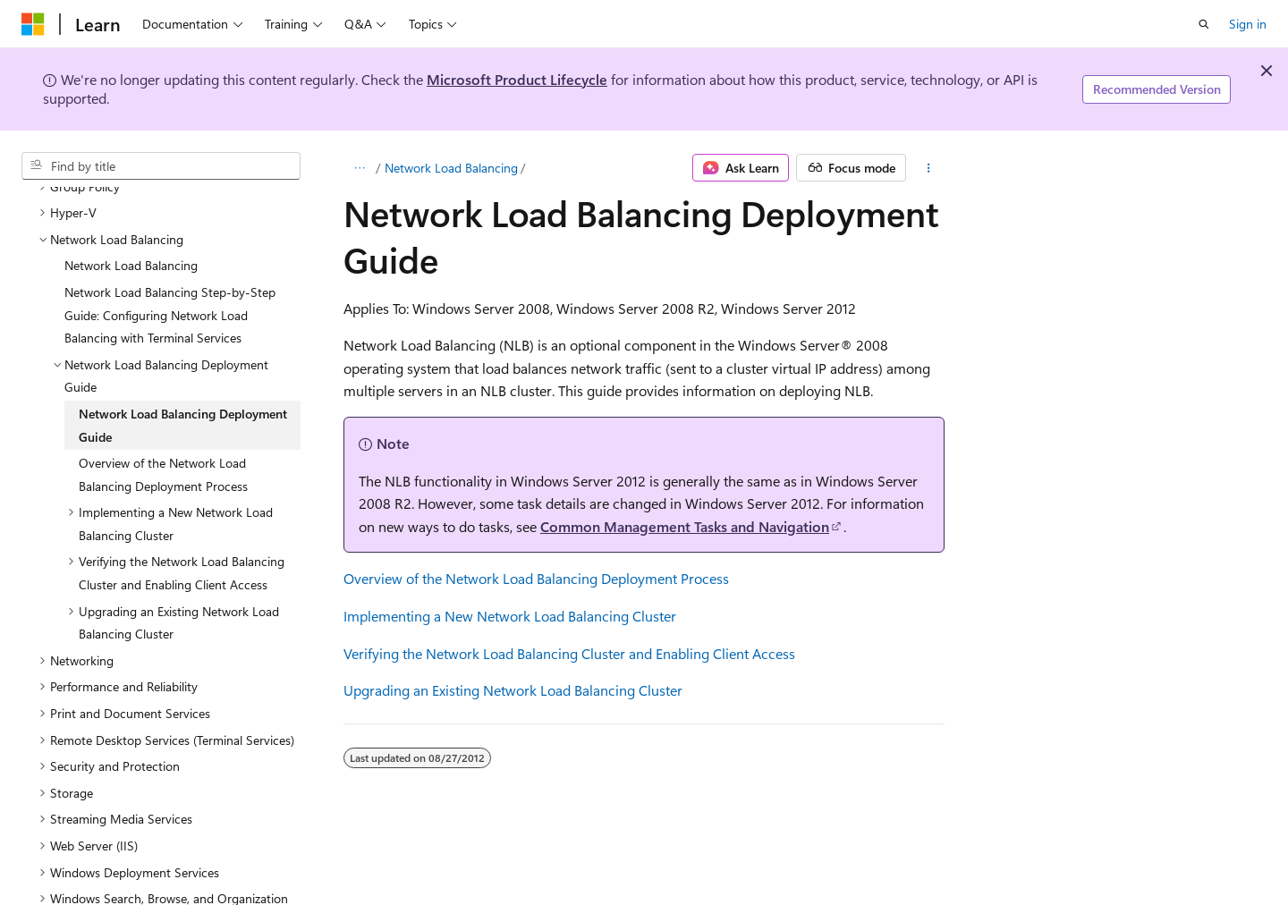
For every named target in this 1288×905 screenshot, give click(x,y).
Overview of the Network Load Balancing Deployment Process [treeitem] (163, 440)
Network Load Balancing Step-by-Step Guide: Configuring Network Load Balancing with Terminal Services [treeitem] (169, 281)
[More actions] (929, 168)
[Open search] (1204, 24)
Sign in (1248, 23)
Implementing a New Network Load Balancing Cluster (509, 615)
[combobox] (161, 166)
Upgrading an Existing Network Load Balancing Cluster (512, 690)
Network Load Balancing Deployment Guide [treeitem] (183, 391)
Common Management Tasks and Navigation (684, 526)
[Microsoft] (33, 24)
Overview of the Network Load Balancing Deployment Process (536, 578)
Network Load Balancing (451, 167)
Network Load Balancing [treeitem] (131, 231)
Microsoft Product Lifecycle (517, 79)
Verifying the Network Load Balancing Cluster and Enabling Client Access (569, 653)
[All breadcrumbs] (359, 168)
